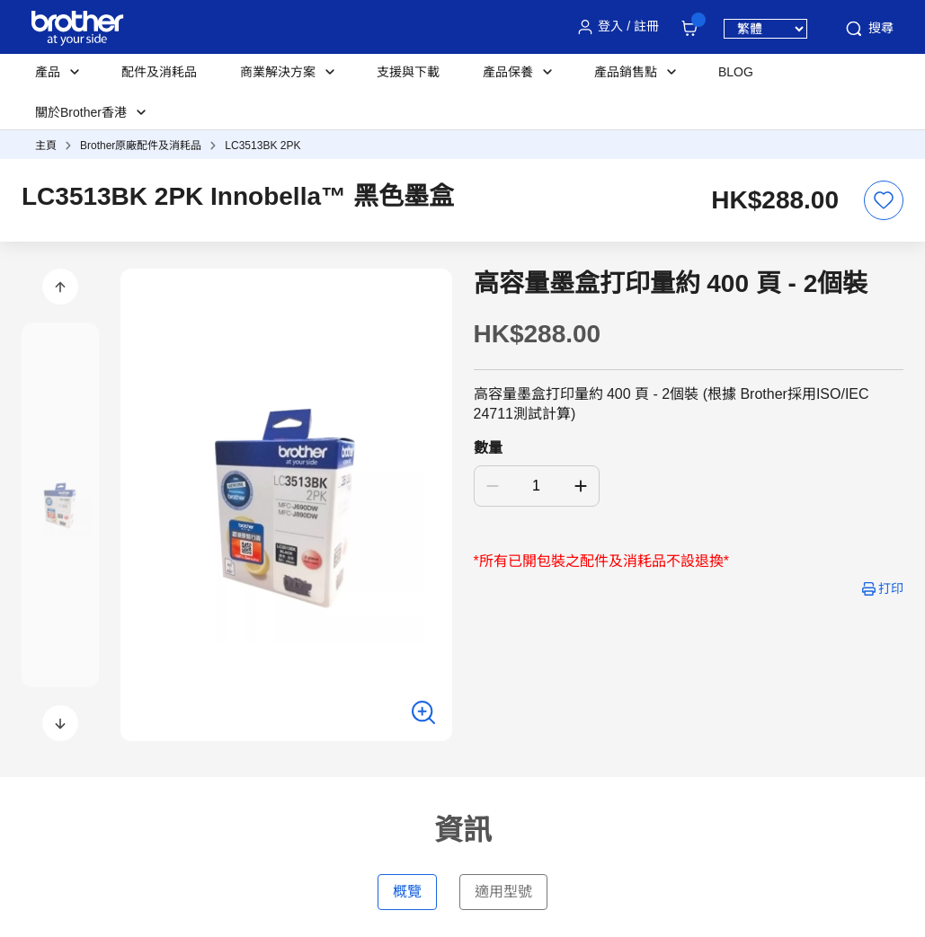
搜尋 (868, 29)
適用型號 (503, 891)
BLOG (735, 72)
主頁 (46, 145)
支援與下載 (408, 72)
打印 (890, 588)
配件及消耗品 (159, 72)
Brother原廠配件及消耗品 (140, 145)
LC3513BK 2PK (262, 145)
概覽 (407, 891)
